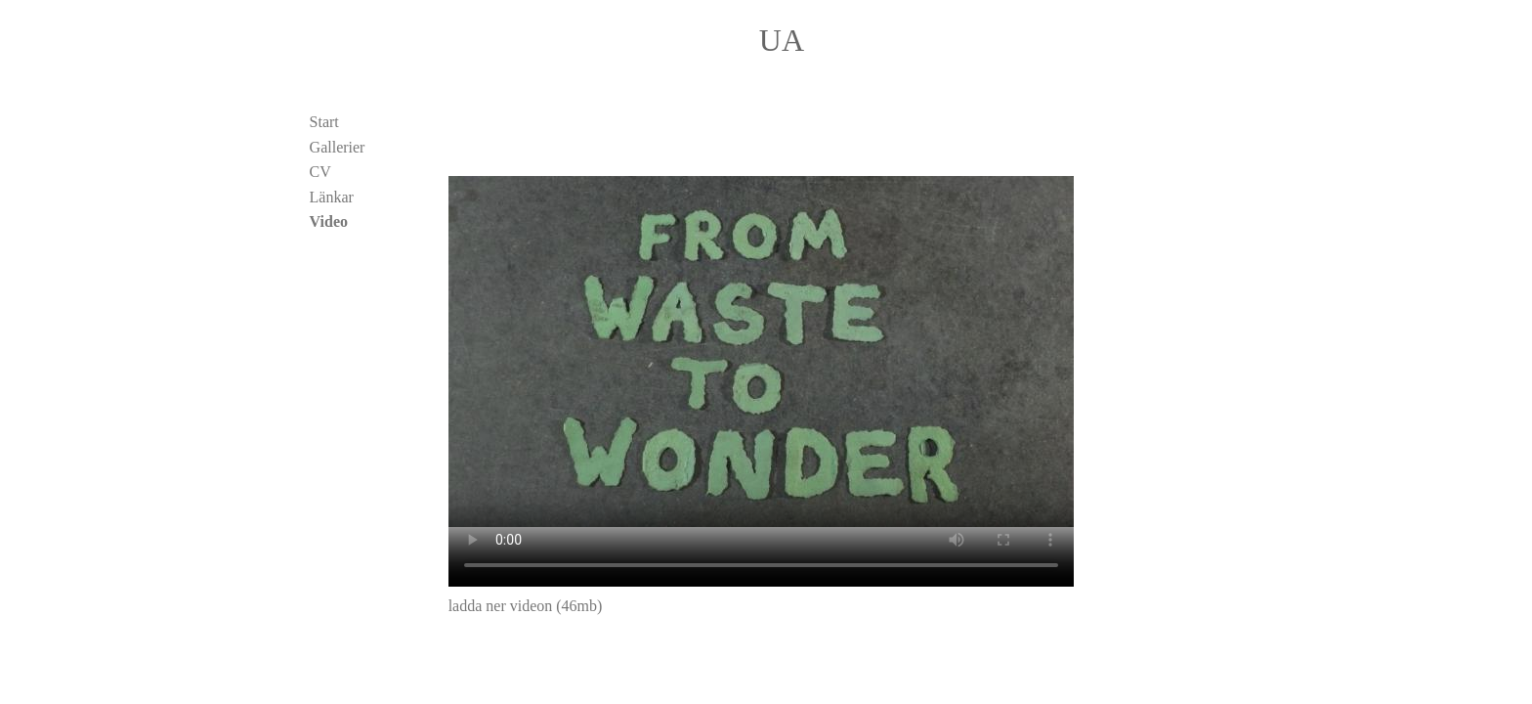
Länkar (332, 197)
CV (320, 171)
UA (781, 40)
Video (329, 221)
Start (324, 121)
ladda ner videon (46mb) (525, 605)
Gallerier (337, 147)
